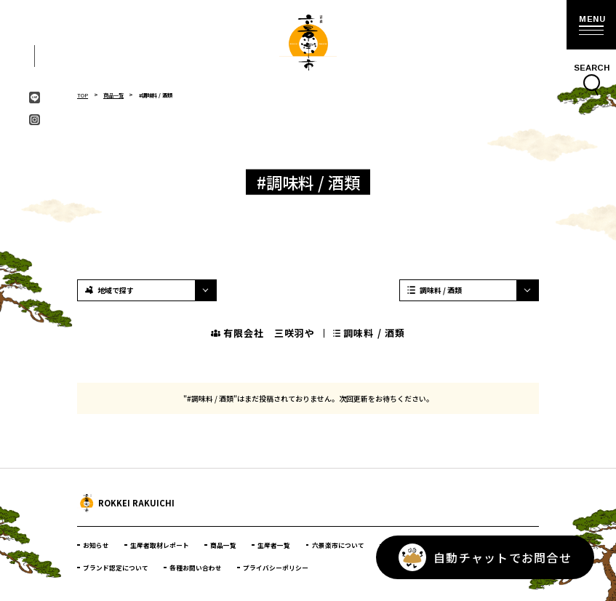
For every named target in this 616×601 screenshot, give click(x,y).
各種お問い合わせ (195, 567)
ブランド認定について (115, 567)
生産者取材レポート (159, 545)
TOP (82, 95)
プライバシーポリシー (275, 567)
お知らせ (96, 545)
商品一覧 (113, 95)
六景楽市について (338, 545)
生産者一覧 (273, 545)
